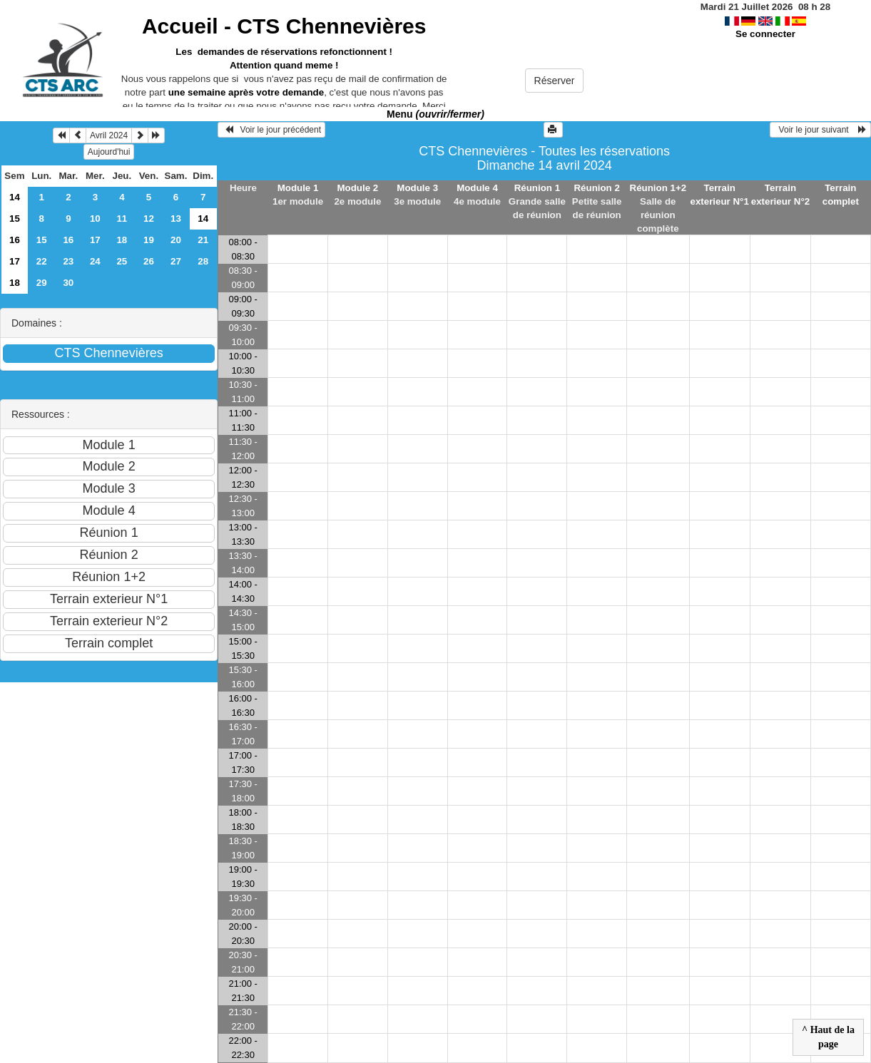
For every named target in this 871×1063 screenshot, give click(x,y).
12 (148, 218)
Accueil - (284, 26)
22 (41, 261)
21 (203, 240)
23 (68, 261)
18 (121, 240)
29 (41, 282)
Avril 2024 (109, 135)
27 (175, 261)
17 (95, 240)
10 (95, 218)
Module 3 (417, 188)
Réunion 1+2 (658, 188)
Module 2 (357, 188)
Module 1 (298, 188)
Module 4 (477, 188)
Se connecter (765, 34)
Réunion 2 (596, 188)
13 (175, 218)
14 (14, 197)
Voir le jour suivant (820, 130)
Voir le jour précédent (271, 130)
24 (95, 261)
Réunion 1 (537, 188)
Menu (435, 114)
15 (14, 218)
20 (175, 240)
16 (14, 240)
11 (121, 218)
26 (148, 261)
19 (148, 240)
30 (68, 282)
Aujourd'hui (109, 152)
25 (121, 261)
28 (203, 261)
